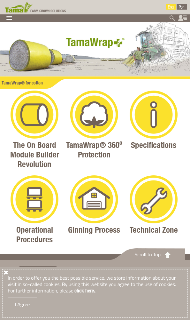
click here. (84, 291)
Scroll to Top (147, 254)
